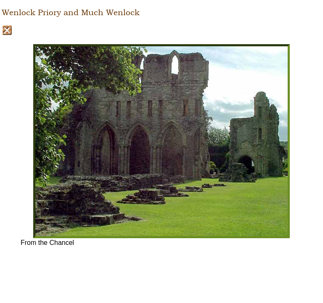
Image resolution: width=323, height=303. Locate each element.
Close (7, 30)
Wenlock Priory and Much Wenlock (71, 12)
